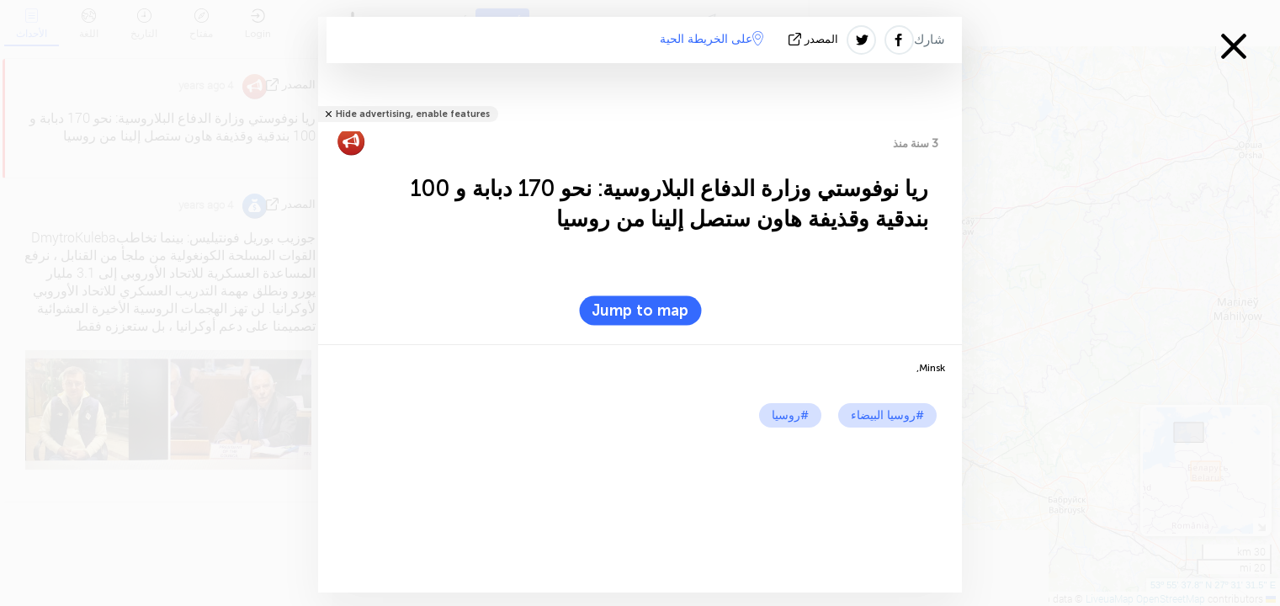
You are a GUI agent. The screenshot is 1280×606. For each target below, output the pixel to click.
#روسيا (790, 415)
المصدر (815, 39)
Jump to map (640, 310)
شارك (929, 39)
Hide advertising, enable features (413, 114)
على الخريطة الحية (711, 38)
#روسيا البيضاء (887, 415)
